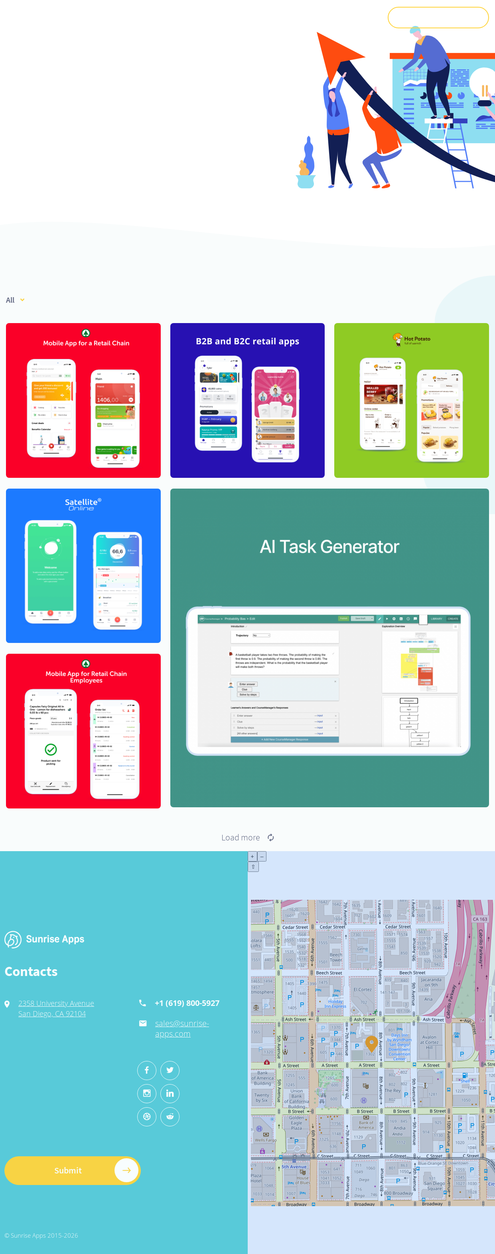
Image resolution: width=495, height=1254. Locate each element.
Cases (251, 17)
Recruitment (288, 17)
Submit (438, 17)
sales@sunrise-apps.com (147, 1028)
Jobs (322, 17)
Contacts (358, 17)
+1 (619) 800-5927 (151, 1003)
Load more (247, 837)
